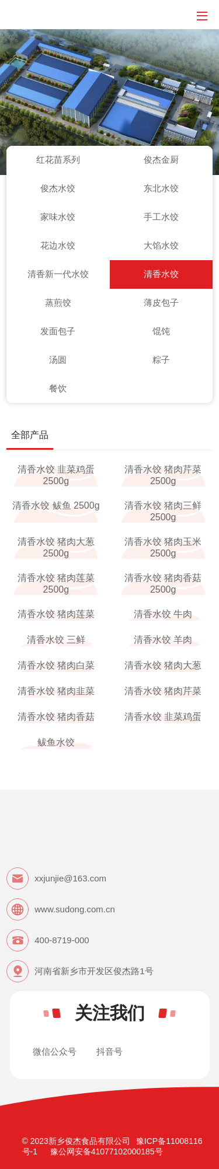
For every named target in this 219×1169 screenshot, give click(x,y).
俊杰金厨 (161, 159)
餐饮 (58, 388)
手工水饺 (161, 217)
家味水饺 (57, 217)
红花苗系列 (58, 159)
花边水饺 (57, 245)
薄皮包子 (161, 302)
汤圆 (58, 360)
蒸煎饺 (58, 302)
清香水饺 (161, 274)
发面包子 (57, 331)
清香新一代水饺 (58, 274)
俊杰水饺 (57, 188)
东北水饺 (161, 188)
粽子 (161, 360)
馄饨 (161, 331)
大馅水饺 (161, 245)
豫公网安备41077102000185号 (106, 1151)
